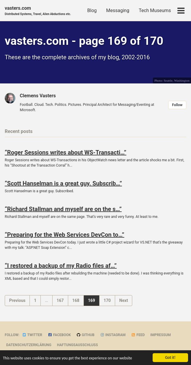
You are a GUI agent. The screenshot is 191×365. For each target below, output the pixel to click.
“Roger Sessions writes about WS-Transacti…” (65, 152)
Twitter (32, 335)
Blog (92, 10)
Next (123, 300)
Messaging (117, 10)
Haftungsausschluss (77, 345)
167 (60, 300)
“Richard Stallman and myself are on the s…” (63, 209)
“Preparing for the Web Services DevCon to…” (64, 234)
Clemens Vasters (38, 95)
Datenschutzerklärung (28, 345)
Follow (177, 105)
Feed (138, 335)
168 (75, 300)
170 (107, 300)
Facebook (59, 335)
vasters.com (38, 10)
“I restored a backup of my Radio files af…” (61, 265)
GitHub (85, 335)
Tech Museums (155, 10)
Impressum (160, 335)
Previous (17, 300)
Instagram (113, 335)
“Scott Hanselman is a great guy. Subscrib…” (63, 183)
